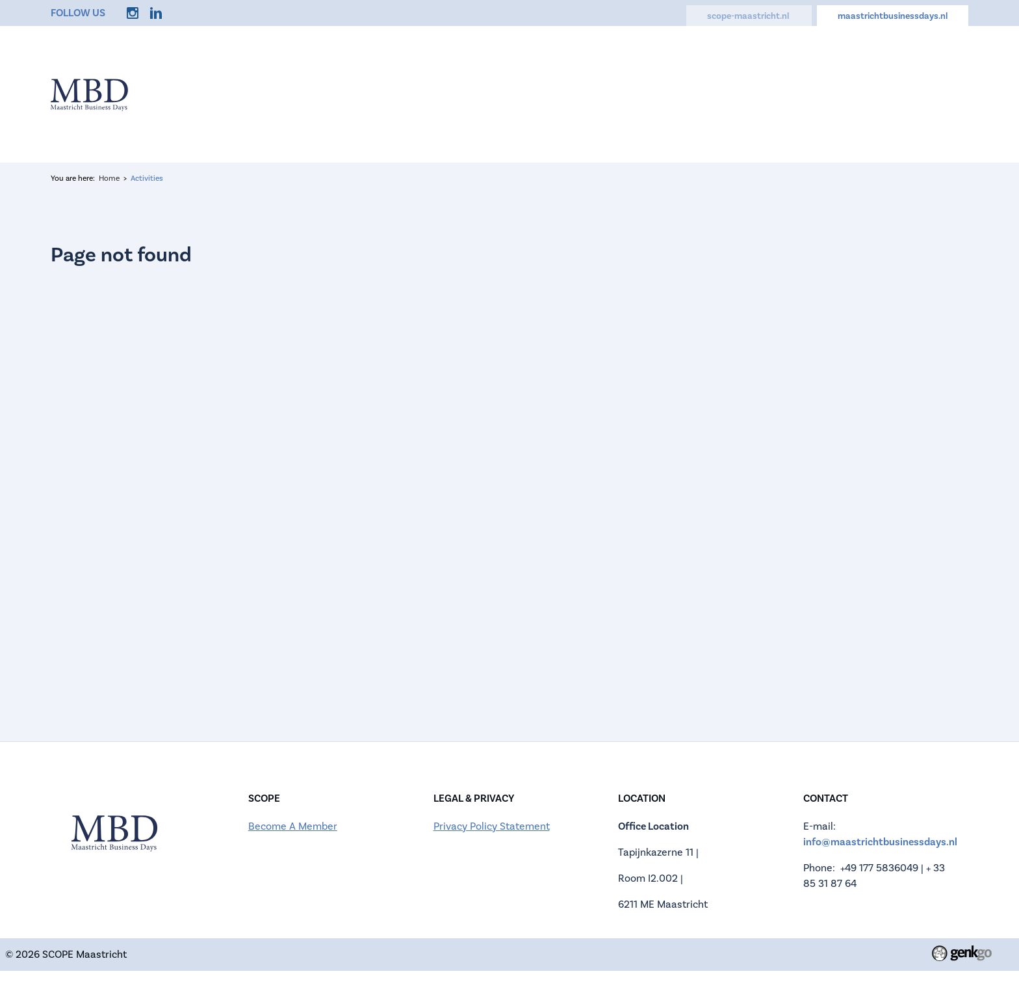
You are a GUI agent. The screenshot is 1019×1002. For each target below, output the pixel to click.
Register (495, 93)
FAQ (730, 93)
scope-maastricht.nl (749, 15)
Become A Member (292, 826)
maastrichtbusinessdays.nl (893, 15)
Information (410, 93)
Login (950, 93)
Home (332, 93)
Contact (791, 93)
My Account (875, 93)
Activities (665, 93)
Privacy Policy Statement (491, 826)
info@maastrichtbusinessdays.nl (880, 842)
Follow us (78, 13)
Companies (579, 93)
